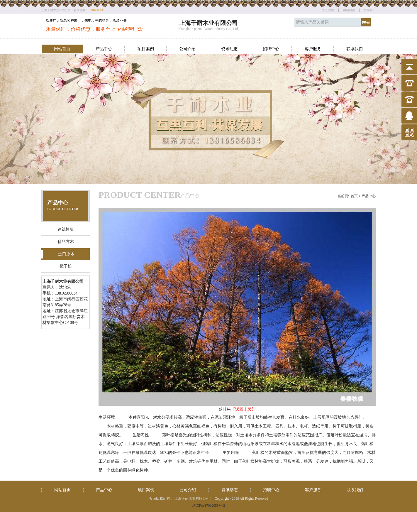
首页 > (356, 196)
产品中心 (104, 49)
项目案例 (146, 49)
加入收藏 (328, 10)
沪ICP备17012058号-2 (208, 505)
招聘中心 (271, 49)
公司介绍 (187, 49)
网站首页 (62, 49)
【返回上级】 (243, 409)
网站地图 (349, 10)
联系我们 (370, 10)
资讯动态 (229, 49)
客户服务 (313, 49)
